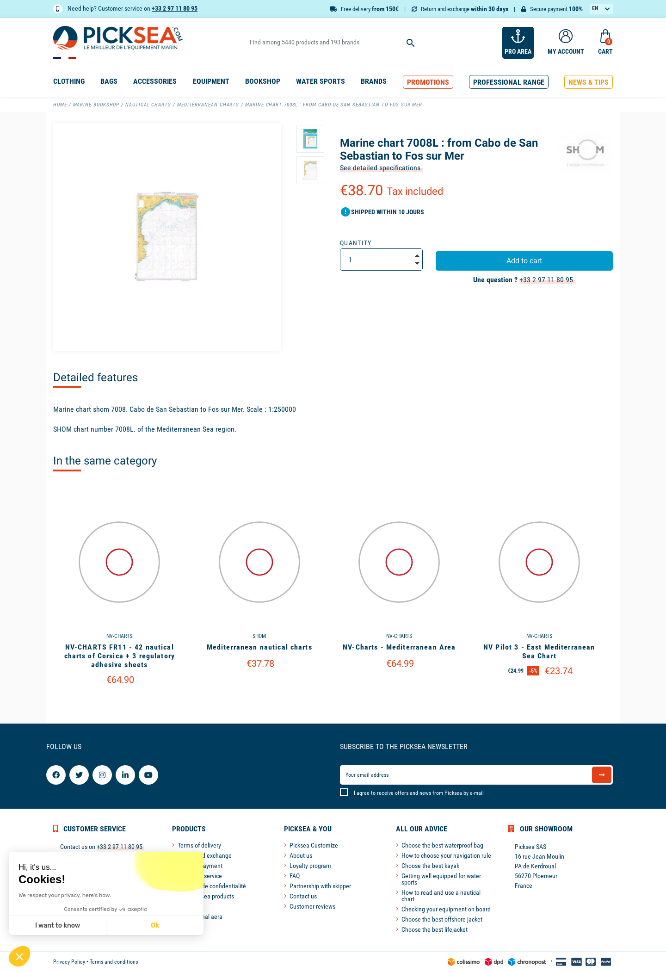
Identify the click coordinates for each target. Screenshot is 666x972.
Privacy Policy (69, 962)
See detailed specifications (380, 167)
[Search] (332, 43)
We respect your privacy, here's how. (64, 895)
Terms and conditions (114, 962)
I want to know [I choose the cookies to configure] (56, 925)
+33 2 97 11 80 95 (174, 8)
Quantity (356, 243)
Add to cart (524, 260)
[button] (428, 82)
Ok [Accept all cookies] (154, 925)
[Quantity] (381, 259)
